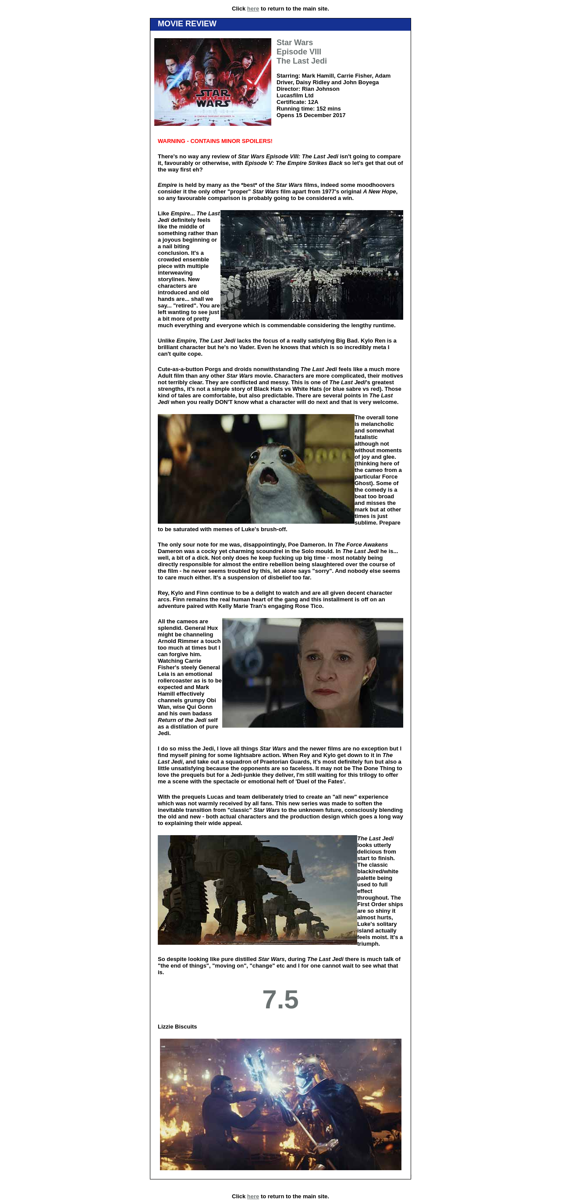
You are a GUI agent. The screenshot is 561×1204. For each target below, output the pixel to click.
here (253, 8)
